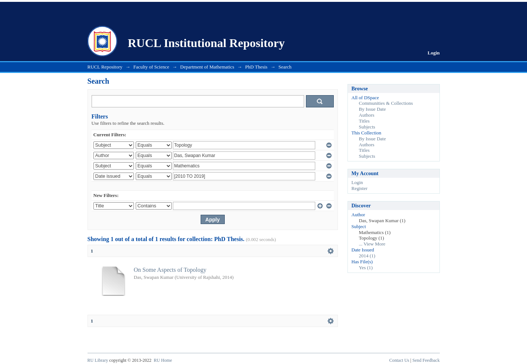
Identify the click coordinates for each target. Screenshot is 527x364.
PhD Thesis (256, 67)
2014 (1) (367, 255)
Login (434, 53)
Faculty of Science (151, 67)
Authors (367, 115)
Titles (364, 121)
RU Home (163, 360)
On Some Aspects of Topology (170, 270)
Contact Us (399, 360)
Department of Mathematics (207, 67)
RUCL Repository (105, 67)
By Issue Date (372, 109)
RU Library (98, 360)
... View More (372, 244)
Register (360, 188)
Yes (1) (366, 267)
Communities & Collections (386, 103)
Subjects (367, 127)
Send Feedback (425, 360)
